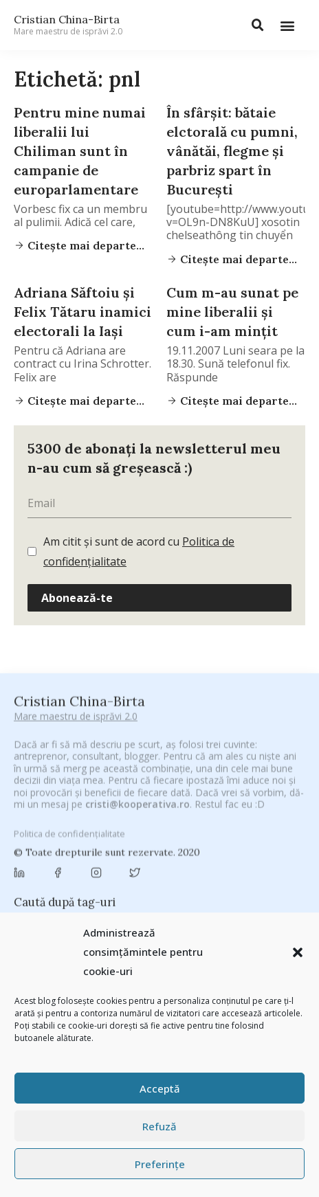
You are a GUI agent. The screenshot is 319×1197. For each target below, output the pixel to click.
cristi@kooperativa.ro (137, 712)
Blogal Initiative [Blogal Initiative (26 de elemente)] (164, 838)
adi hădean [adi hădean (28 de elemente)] (44, 823)
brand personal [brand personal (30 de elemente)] (243, 838)
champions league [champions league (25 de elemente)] (139, 876)
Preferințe (160, 1164)
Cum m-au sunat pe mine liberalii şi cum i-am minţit (232, 311)
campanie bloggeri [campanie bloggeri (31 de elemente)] (196, 855)
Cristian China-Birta (68, 24)
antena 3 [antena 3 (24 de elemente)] (102, 823)
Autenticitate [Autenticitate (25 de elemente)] (254, 823)
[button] (298, 952)
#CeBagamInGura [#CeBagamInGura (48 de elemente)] (58, 787)
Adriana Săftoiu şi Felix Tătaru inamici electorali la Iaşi (82, 311)
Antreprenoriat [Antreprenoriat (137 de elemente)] (174, 822)
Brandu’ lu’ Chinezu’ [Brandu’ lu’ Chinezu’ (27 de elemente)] (59, 855)
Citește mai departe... (84, 245)
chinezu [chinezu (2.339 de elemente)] (224, 874)
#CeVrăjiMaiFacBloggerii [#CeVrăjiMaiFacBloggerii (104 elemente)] (169, 787)
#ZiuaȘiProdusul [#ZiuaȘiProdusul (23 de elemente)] (264, 804)
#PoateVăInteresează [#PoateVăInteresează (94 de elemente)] (70, 804)
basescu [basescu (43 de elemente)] (98, 838)
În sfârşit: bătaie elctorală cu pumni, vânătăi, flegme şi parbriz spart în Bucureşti (232, 151)
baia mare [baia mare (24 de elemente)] (42, 838)
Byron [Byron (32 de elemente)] (127, 855)
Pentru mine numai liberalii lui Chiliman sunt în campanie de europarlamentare (80, 151)
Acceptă (160, 1088)
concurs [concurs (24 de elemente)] (102, 896)
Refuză (159, 1126)
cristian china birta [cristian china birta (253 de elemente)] (184, 895)
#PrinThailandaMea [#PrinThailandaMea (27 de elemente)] (175, 804)
